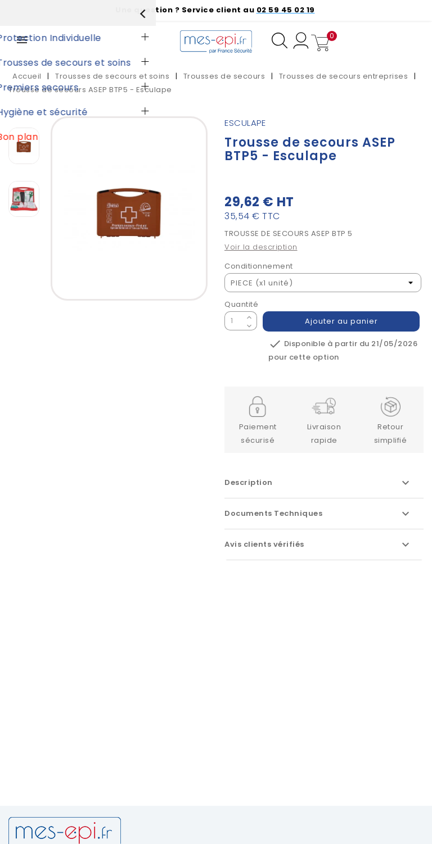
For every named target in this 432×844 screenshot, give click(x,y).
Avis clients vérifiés (318, 544)
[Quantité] (234, 320)
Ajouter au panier (341, 321)
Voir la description (261, 247)
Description (318, 482)
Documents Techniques (318, 513)
